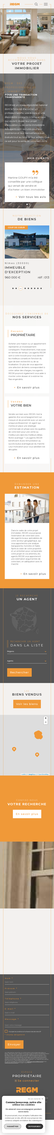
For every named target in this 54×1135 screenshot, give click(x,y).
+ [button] (46, 734)
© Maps (31, 789)
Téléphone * (13, 1014)
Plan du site (26, 1117)
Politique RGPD (30, 1119)
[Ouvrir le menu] (45, 4)
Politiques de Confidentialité (35, 1076)
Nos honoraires (14, 1117)
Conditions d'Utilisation (11, 1077)
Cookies (41, 1119)
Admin (12, 1119)
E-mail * (10, 1024)
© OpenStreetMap (43, 789)
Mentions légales (39, 1117)
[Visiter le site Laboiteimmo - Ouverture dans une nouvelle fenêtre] (27, 1127)
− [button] (46, 738)
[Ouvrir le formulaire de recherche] (36, 4)
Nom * (9, 993)
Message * (12, 1034)
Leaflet (23, 789)
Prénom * (11, 1004)
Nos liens (19, 1119)
